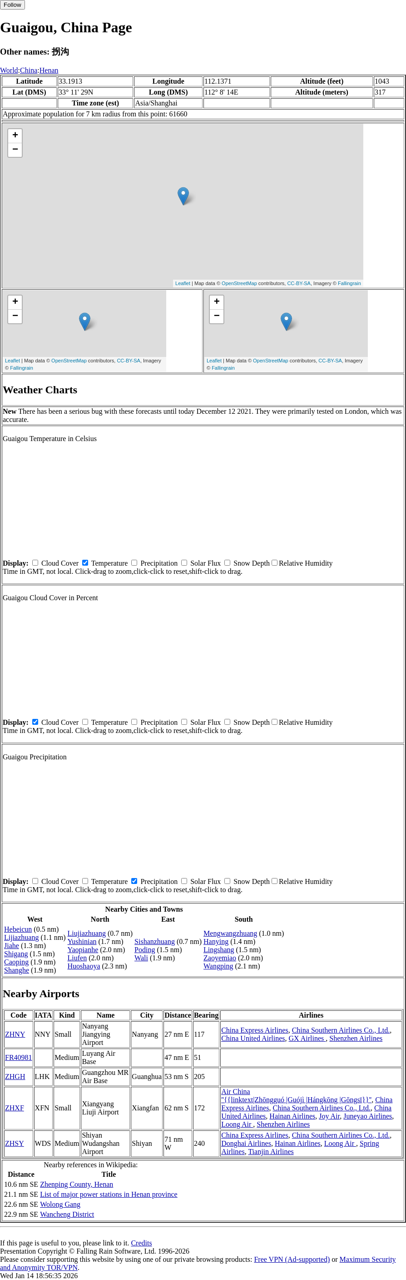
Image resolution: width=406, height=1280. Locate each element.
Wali (141, 958)
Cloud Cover (60, 563)
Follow (12, 4)
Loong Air (237, 1124)
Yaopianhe (83, 950)
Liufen (77, 958)
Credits (141, 1243)
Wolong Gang (60, 1204)
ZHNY (15, 1034)
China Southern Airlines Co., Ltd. (341, 1030)
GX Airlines (307, 1038)
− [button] (15, 150)
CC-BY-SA (299, 283)
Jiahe (11, 945)
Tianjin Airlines (270, 1151)
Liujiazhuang (87, 933)
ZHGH (15, 1076)
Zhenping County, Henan (76, 1184)
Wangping (218, 966)
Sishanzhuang (154, 941)
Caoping (16, 962)
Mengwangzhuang (230, 933)
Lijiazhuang (21, 937)
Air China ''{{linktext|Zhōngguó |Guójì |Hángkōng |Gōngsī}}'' (296, 1096)
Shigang (16, 954)
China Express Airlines (254, 1030)
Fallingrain (349, 283)
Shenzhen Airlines (355, 1038)
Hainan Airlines (292, 1116)
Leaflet (182, 283)
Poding (144, 950)
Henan (49, 70)
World (9, 70)
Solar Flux (205, 563)
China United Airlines (253, 1038)
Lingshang (218, 950)
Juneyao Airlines (367, 1116)
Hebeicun (18, 929)
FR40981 (18, 1057)
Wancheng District (67, 1214)
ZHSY (14, 1143)
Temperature (109, 563)
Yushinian (82, 941)
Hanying (215, 941)
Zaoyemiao (219, 958)
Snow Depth (251, 563)
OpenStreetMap (239, 283)
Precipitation (159, 563)
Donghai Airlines (246, 1143)
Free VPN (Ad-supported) (292, 1259)
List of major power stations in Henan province (109, 1194)
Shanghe (16, 970)
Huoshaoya (84, 966)
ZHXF (14, 1108)
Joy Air (329, 1116)
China (28, 70)
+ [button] (15, 136)
